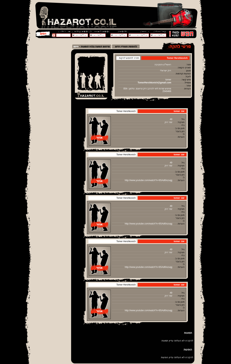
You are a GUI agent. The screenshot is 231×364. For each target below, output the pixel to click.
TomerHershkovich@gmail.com (154, 82)
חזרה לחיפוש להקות (129, 58)
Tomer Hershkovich (126, 111)
